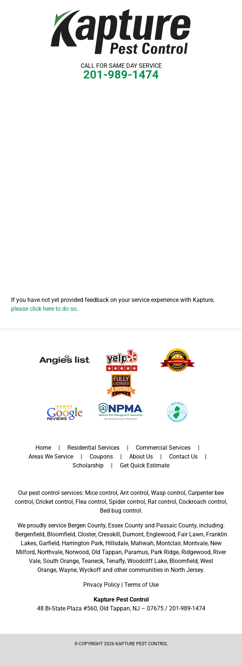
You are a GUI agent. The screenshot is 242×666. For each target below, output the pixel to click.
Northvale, (50, 552)
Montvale (195, 543)
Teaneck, (92, 561)
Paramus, (136, 552)
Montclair (168, 543)
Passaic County (176, 525)
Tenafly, (116, 561)
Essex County (125, 525)
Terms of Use (141, 584)
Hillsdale (116, 543)
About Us (141, 456)
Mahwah (142, 543)
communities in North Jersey (166, 569)
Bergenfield (29, 534)
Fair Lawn (191, 534)
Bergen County (86, 525)
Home (43, 447)
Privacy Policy (101, 584)
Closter (86, 534)
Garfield (49, 543)
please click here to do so (44, 308)
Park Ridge (165, 552)
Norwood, (77, 552)
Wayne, (68, 569)
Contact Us (183, 456)
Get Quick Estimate (144, 465)
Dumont (133, 534)
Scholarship (88, 465)
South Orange (61, 561)
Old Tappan (106, 552)
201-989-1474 (121, 74)
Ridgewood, (196, 552)
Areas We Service (50, 456)
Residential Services (93, 447)
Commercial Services (163, 447)
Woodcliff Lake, (147, 561)
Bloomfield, (184, 561)
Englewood (160, 534)
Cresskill (109, 534)
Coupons (101, 456)
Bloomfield (61, 534)
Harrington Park (82, 543)
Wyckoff (90, 569)
